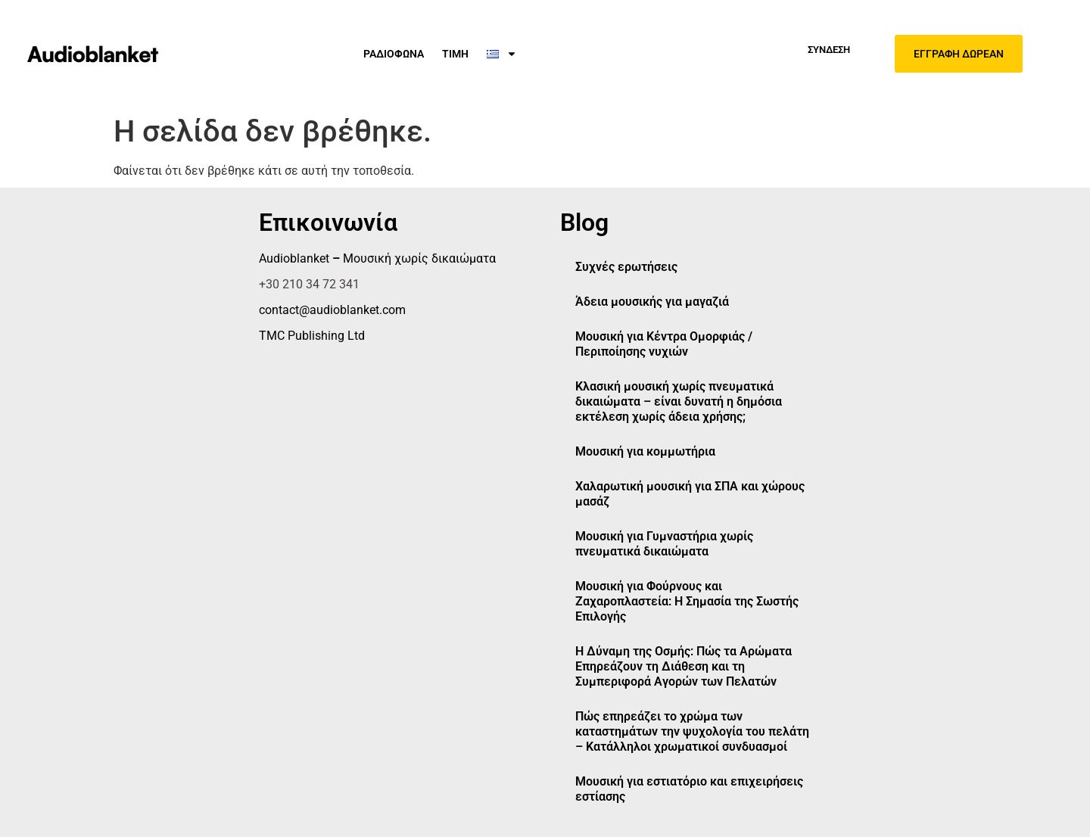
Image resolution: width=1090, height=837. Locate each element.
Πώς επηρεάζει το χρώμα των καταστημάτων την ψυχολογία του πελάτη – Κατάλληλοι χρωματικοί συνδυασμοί (692, 731)
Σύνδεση (829, 49)
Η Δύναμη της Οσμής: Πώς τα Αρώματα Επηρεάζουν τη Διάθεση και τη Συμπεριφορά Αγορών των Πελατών (683, 666)
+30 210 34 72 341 (309, 284)
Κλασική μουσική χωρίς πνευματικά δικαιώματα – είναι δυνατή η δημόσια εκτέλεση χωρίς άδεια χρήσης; (678, 401)
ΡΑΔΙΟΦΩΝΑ (393, 54)
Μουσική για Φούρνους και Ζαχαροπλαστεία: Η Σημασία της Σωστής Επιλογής (687, 601)
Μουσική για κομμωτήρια (645, 451)
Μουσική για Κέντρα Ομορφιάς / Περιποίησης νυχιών (663, 344)
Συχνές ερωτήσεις (626, 267)
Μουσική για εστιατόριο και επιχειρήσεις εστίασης (689, 789)
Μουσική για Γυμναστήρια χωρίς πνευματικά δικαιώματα (664, 544)
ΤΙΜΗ (455, 54)
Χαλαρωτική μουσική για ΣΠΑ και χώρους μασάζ (690, 494)
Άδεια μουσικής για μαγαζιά (652, 301)
